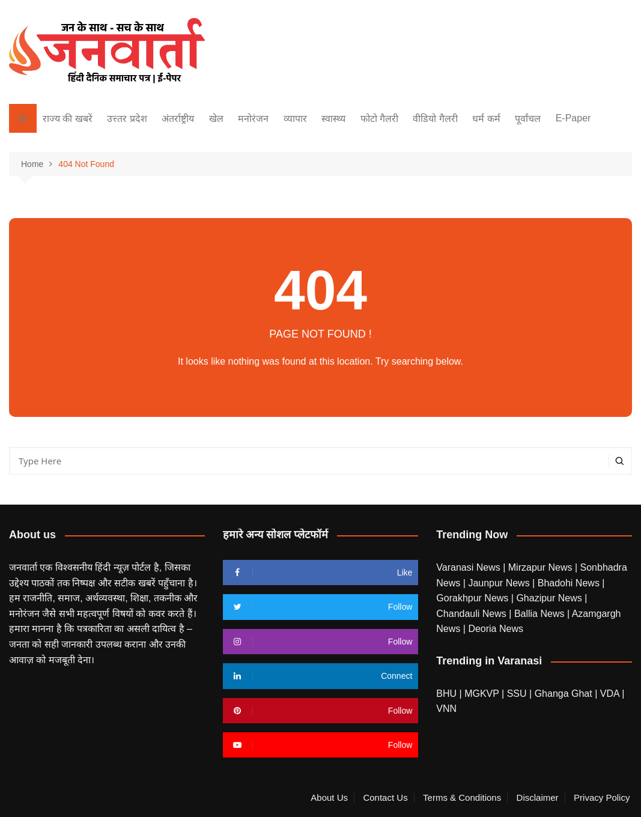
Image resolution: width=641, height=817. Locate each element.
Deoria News (495, 629)
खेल (216, 119)
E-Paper (573, 118)
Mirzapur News (541, 567)
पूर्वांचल (528, 119)
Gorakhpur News (473, 598)
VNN (446, 708)
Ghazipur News (550, 598)
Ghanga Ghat (563, 693)
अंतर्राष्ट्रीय (178, 119)
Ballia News (540, 614)
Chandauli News (472, 614)
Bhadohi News (570, 583)
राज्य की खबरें (68, 119)
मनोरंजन (253, 119)
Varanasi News (469, 567)
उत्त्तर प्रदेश (127, 119)
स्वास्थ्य (333, 119)
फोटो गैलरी (379, 119)
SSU (518, 693)
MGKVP (481, 693)
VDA (611, 693)
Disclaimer (538, 798)
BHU (446, 693)
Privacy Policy (602, 798)
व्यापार (295, 119)
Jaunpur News (500, 583)
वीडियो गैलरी (435, 119)
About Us (329, 798)
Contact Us (385, 798)
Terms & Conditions (462, 798)
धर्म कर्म (486, 119)
